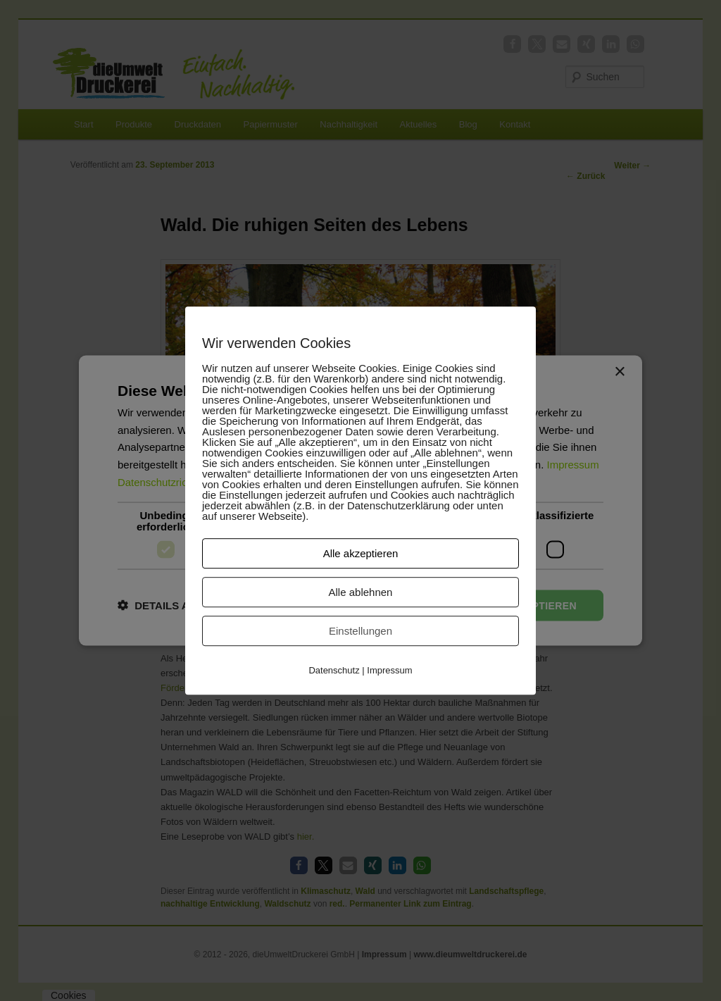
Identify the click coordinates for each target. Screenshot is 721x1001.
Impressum (389, 670)
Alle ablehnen (361, 592)
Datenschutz (333, 670)
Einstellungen (360, 631)
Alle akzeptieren (361, 553)
